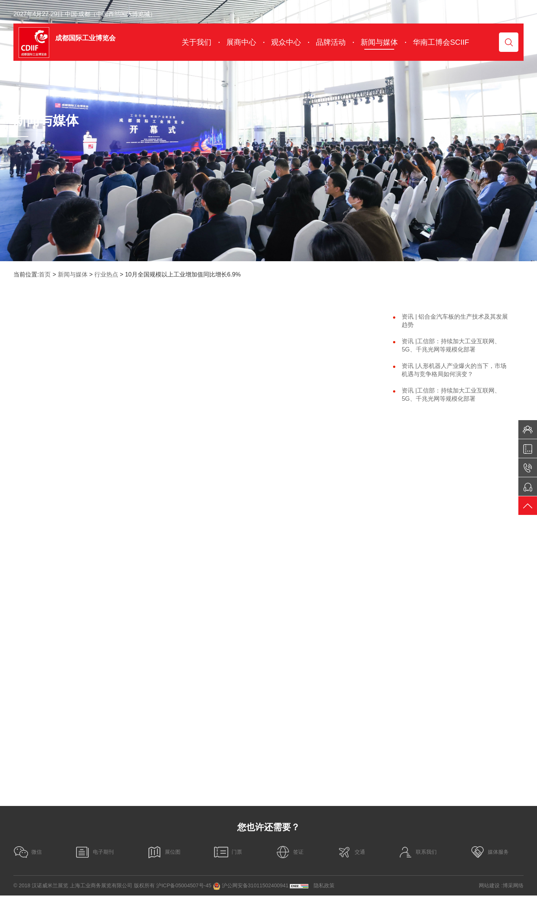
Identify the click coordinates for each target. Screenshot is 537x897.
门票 (228, 853)
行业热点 (106, 274)
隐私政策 (324, 887)
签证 (289, 853)
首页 (45, 274)
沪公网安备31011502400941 (251, 887)
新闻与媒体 (73, 274)
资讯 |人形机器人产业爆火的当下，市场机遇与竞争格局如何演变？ (454, 370)
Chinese (504, 14)
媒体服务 (489, 853)
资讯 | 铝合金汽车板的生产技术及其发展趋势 (455, 320)
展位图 (163, 853)
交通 (351, 853)
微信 (27, 853)
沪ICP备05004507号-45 (183, 887)
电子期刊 (94, 853)
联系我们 (417, 853)
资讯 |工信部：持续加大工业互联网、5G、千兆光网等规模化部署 (451, 345)
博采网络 (513, 887)
